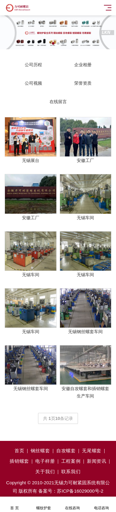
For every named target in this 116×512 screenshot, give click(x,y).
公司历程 (33, 64)
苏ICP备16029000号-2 (80, 491)
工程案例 (71, 461)
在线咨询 (72, 504)
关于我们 (45, 471)
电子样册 (45, 461)
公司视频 (33, 83)
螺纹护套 (43, 504)
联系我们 (71, 471)
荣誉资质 (83, 83)
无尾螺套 (91, 450)
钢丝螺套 (40, 450)
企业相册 (83, 64)
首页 (19, 450)
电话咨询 (101, 504)
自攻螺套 (66, 450)
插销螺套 (19, 461)
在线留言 (58, 101)
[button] (53, 43)
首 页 (14, 504)
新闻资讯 (96, 461)
